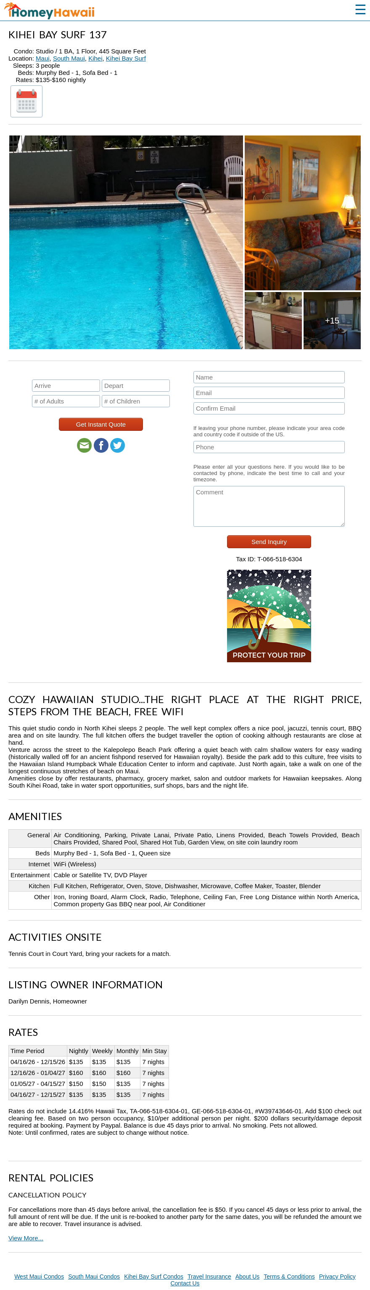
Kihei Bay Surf (126, 58)
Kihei (95, 58)
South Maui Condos (94, 1276)
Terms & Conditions (289, 1276)
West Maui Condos (39, 1276)
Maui (43, 58)
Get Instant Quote (101, 424)
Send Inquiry (269, 541)
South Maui (69, 58)
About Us (247, 1276)
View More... (25, 1238)
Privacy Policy (337, 1276)
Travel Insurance (209, 1276)
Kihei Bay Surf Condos (153, 1276)
